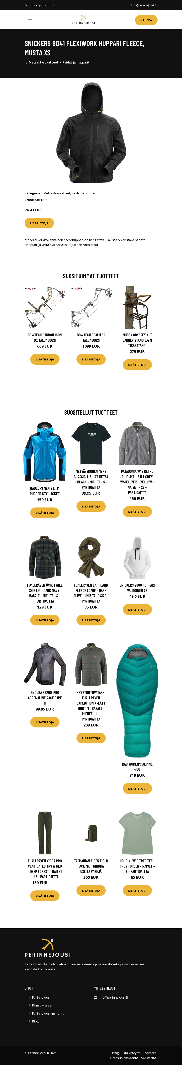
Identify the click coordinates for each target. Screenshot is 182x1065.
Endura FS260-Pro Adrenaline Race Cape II (45, 697)
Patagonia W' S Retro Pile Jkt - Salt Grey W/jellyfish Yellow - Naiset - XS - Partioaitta (137, 482)
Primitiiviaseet (42, 1005)
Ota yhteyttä (132, 1053)
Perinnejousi (41, 997)
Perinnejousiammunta (48, 1013)
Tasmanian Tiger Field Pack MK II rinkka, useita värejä (91, 866)
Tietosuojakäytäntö (124, 1058)
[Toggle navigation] (30, 19)
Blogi (35, 1021)
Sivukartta (148, 1058)
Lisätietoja (39, 223)
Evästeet (150, 1053)
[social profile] (53, 5)
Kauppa (146, 20)
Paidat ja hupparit (76, 62)
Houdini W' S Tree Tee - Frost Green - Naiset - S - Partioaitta (137, 866)
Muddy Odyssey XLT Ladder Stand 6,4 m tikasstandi (137, 340)
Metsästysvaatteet (43, 62)
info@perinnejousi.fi (143, 5)
